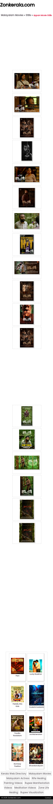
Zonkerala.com (17, 5)
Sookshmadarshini (37, 706)
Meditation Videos (25, 787)
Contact (48, 798)
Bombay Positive (17, 763)
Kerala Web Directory (13, 773)
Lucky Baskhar (35, 673)
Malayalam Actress (17, 778)
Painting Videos (13, 783)
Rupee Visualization (32, 792)
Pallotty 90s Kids (17, 703)
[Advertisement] (26, 44)
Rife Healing (39, 778)
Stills (28, 15)
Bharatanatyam (36, 764)
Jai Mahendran (35, 733)
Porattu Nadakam (17, 733)
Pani (17, 674)
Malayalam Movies (12, 15)
